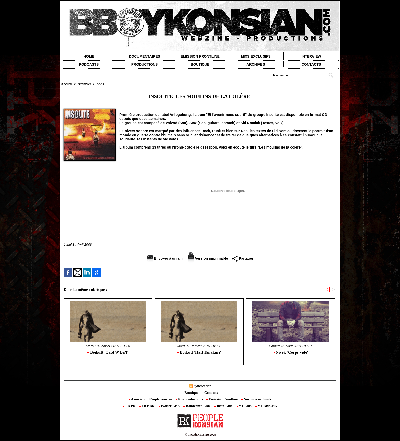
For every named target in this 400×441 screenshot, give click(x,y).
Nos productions (190, 399)
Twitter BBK (169, 406)
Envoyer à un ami (165, 258)
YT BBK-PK (266, 406)
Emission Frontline (200, 56)
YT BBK (244, 406)
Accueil (66, 84)
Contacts (210, 393)
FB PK (130, 406)
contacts (311, 64)
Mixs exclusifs (256, 56)
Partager (242, 258)
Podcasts (89, 64)
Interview (311, 56)
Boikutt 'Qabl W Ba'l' (108, 352)
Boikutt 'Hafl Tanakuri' (199, 352)
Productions (144, 64)
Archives (255, 64)
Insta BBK (224, 406)
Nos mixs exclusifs (256, 399)
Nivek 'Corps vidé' (290, 352)
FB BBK (147, 406)
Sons (100, 84)
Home (89, 56)
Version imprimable (208, 258)
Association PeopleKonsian (151, 399)
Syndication (202, 386)
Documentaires (144, 56)
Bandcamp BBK (197, 406)
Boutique (200, 64)
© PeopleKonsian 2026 (200, 434)
